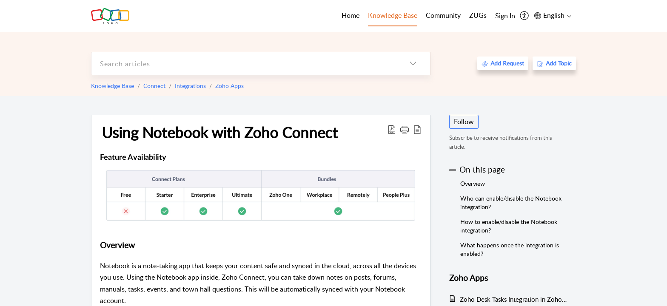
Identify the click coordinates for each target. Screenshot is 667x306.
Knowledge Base (112, 86)
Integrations (190, 86)
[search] (243, 63)
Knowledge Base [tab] (392, 15)
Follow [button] (464, 121)
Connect (154, 86)
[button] (404, 129)
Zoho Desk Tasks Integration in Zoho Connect (513, 299)
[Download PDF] (392, 129)
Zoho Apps (229, 86)
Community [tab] (443, 15)
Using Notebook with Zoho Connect (220, 132)
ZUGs (478, 15)
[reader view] (417, 129)
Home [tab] (350, 15)
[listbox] (413, 63)
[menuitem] (505, 16)
